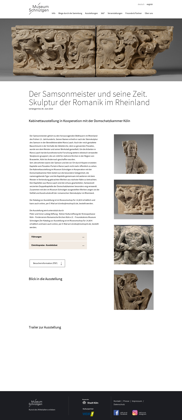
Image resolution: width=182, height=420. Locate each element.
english (150, 4)
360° (103, 13)
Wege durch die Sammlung (70, 13)
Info (53, 13)
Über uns (149, 13)
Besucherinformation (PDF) (45, 263)
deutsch (141, 4)
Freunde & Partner (133, 13)
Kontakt (117, 400)
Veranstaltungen (115, 13)
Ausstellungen (91, 13)
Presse (126, 400)
